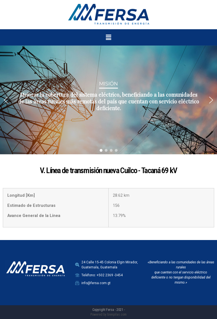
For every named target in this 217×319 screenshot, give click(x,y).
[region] (108, 100)
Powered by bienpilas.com (108, 314)
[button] (108, 37)
